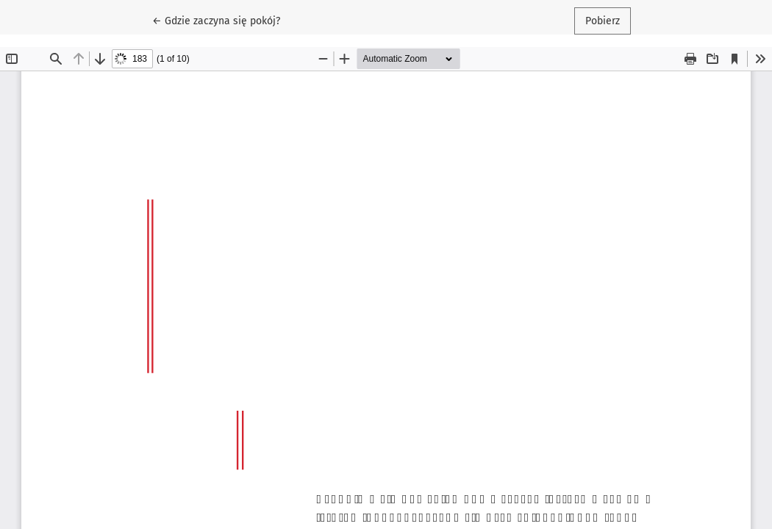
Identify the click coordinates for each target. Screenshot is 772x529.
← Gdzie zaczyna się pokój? (221, 19)
